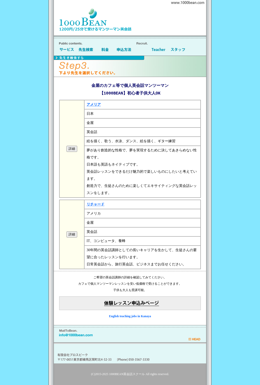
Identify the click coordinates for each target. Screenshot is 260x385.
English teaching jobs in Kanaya (130, 316)
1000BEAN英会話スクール (127, 374)
